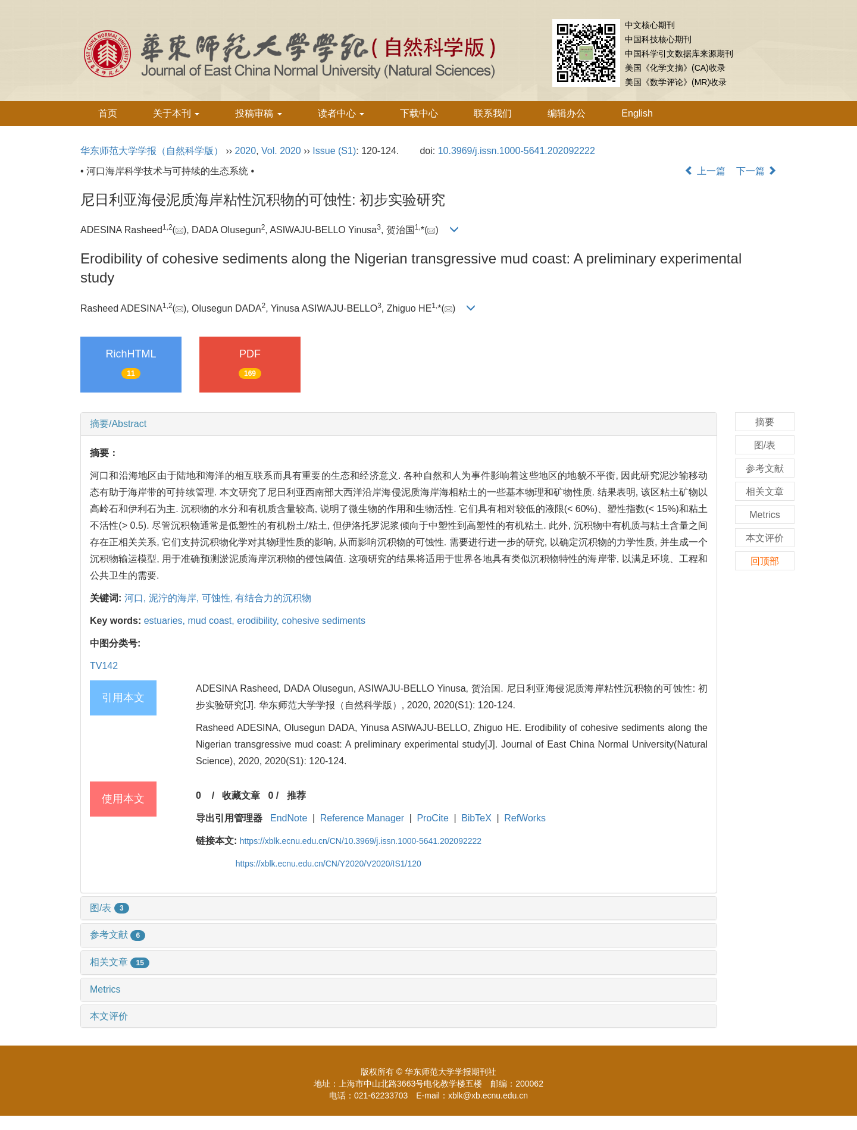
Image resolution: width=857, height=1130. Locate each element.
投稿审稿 (258, 113)
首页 (107, 113)
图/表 (109, 908)
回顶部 (764, 561)
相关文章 (119, 962)
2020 (246, 151)
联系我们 (493, 113)
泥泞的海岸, (175, 598)
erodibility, (259, 621)
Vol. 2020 (281, 151)
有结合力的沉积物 (273, 598)
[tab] (399, 424)
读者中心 (341, 113)
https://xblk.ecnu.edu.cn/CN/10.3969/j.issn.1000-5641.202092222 (360, 841)
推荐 (296, 795)
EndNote (288, 818)
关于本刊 (176, 113)
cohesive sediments (324, 621)
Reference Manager (362, 818)
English (636, 113)
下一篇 (756, 171)
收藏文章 (241, 795)
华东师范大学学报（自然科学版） (151, 151)
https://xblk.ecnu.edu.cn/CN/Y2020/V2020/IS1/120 (328, 863)
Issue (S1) (334, 151)
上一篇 (704, 171)
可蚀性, (219, 598)
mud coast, (212, 621)
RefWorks (525, 818)
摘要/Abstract (118, 424)
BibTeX (476, 818)
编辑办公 (567, 113)
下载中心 (419, 113)
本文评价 (109, 1016)
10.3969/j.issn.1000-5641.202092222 (516, 151)
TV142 (104, 666)
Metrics (105, 989)
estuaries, (166, 621)
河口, (136, 598)
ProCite (432, 818)
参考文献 (117, 935)
